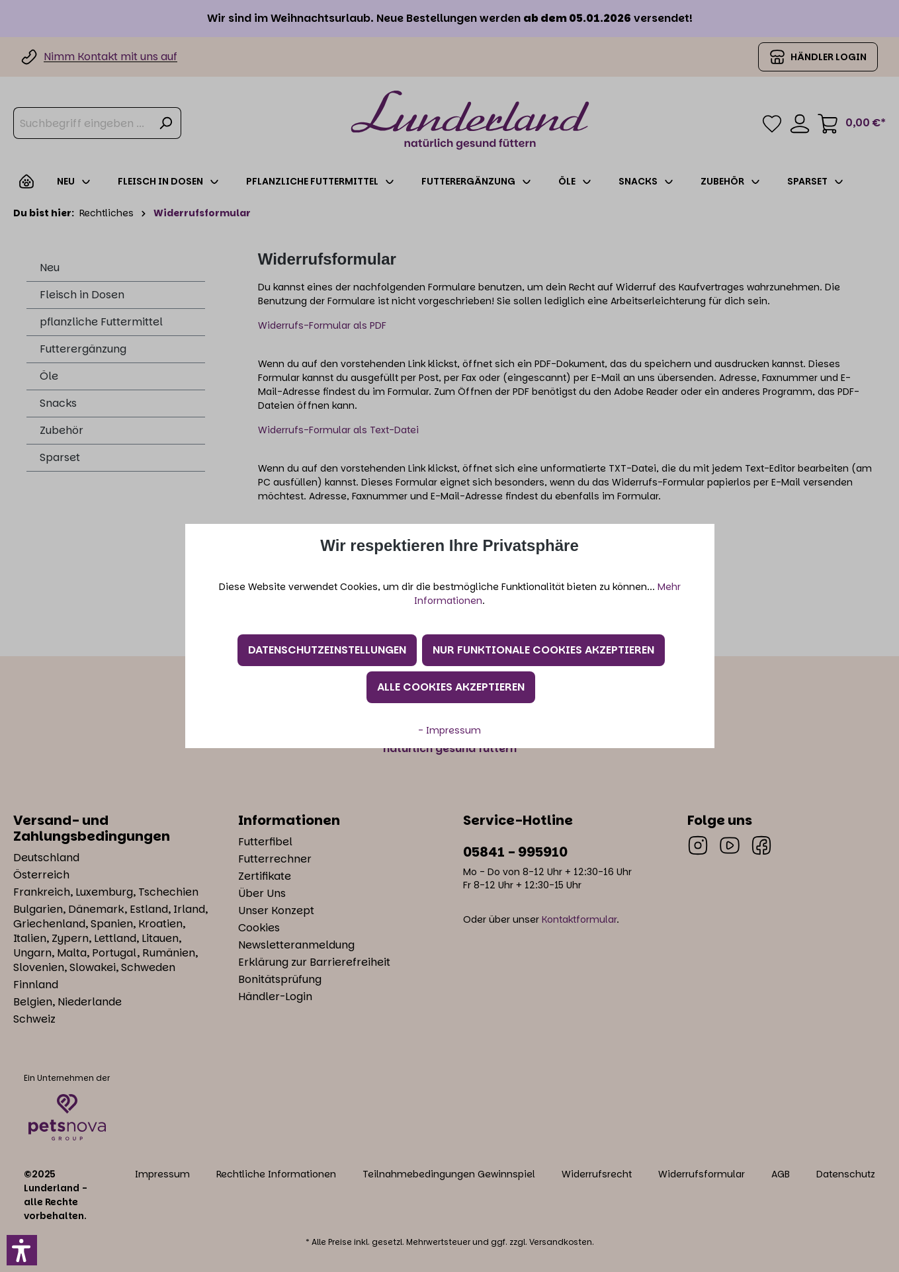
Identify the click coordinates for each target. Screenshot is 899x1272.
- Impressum (449, 730)
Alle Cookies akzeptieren (451, 687)
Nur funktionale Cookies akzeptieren (543, 649)
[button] (22, 1250)
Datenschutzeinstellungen (327, 649)
